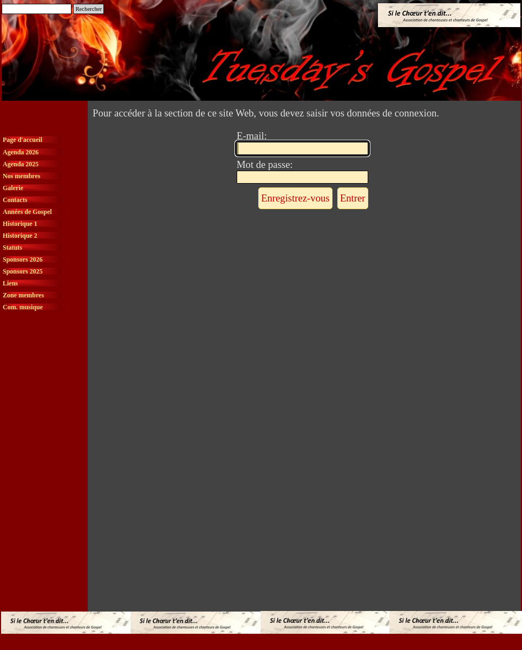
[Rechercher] (36, 9)
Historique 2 (20, 235)
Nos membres (21, 176)
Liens (10, 283)
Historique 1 (20, 223)
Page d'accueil (22, 140)
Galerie (13, 188)
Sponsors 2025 (23, 271)
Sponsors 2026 (23, 259)
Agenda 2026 (20, 152)
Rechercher (88, 9)
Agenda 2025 (20, 164)
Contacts (15, 200)
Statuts (12, 247)
